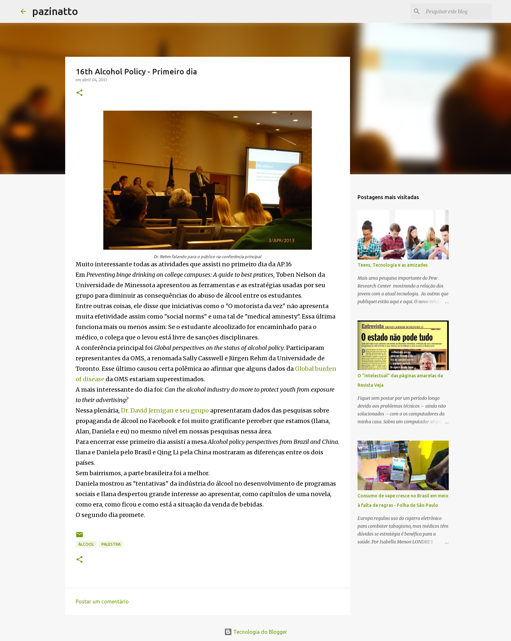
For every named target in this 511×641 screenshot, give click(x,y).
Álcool (86, 544)
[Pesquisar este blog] (457, 11)
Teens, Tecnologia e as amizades (393, 265)
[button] (79, 93)
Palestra (111, 544)
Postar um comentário (102, 601)
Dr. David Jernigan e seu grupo (165, 410)
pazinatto (55, 11)
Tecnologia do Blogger (255, 632)
